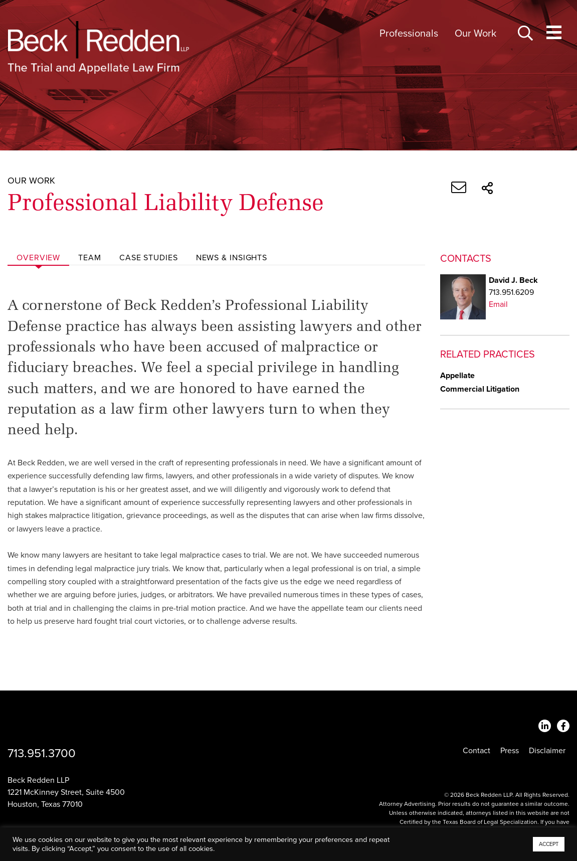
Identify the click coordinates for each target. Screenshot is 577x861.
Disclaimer (547, 751)
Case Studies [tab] (148, 258)
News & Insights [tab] (232, 258)
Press (509, 751)
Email (498, 304)
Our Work (475, 34)
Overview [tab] (38, 258)
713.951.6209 (511, 292)
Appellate (457, 376)
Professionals (408, 34)
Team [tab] (89, 258)
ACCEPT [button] (548, 844)
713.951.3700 (42, 753)
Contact (476, 751)
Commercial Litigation (479, 389)
